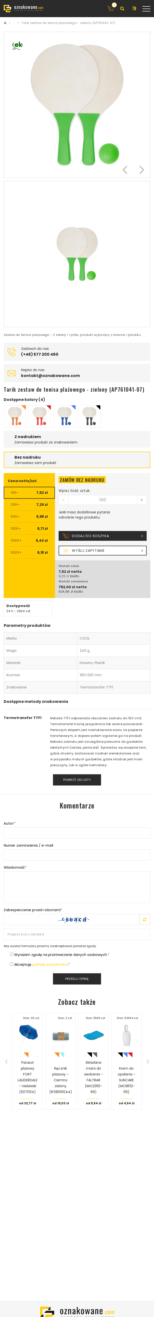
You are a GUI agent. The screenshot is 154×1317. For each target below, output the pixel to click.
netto (76, 571)
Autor (9, 823)
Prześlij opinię (77, 979)
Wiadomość (15, 867)
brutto (74, 576)
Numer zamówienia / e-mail (28, 845)
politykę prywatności (49, 964)
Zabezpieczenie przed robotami (33, 910)
